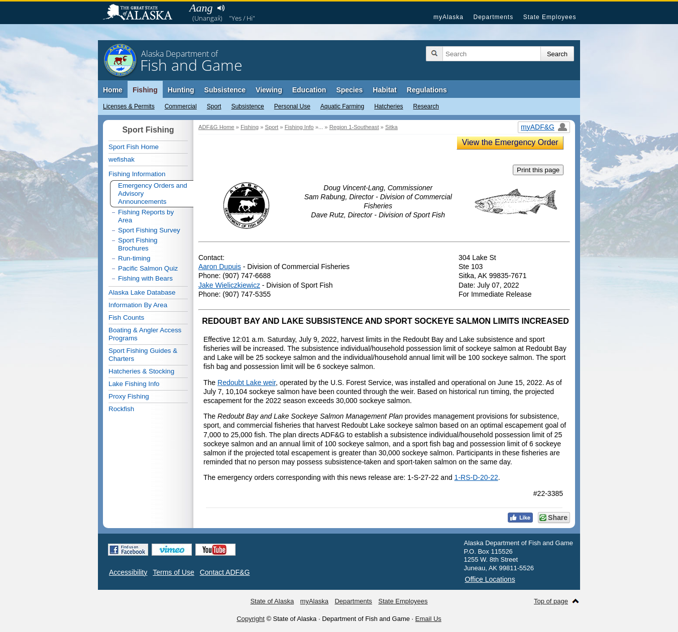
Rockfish (121, 409)
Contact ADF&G (225, 572)
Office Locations (490, 579)
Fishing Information (136, 174)
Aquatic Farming (342, 106)
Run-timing (134, 258)
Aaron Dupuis (219, 267)
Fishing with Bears (145, 278)
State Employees (550, 17)
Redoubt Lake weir (246, 382)
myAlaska (448, 17)
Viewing (269, 90)
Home (113, 90)
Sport (214, 106)
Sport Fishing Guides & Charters (142, 354)
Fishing (145, 90)
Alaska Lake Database (141, 292)
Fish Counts (126, 317)
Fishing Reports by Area (146, 216)
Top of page (551, 601)
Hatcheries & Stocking (141, 371)
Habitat (384, 90)
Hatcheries (388, 106)
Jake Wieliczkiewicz (229, 285)
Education (309, 90)
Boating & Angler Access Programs (144, 334)
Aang (200, 8)
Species (349, 90)
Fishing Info (299, 127)
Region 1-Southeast (354, 127)
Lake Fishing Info (134, 384)
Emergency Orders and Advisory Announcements (152, 193)
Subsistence (247, 106)
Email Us (428, 618)
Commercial (181, 106)
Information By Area (137, 305)
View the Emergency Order (510, 142)
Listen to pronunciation (220, 8)
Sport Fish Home (133, 147)
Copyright (251, 618)
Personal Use (292, 106)
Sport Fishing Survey (149, 230)
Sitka (391, 127)
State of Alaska (142, 13)
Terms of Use (173, 572)
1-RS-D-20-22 (476, 477)
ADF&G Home (216, 127)
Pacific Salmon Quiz (148, 268)
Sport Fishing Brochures (138, 244)
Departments (493, 17)
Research (426, 106)
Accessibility (128, 572)
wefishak (121, 159)
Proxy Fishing (128, 396)
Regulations (427, 90)
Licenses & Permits (129, 106)
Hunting (181, 90)
